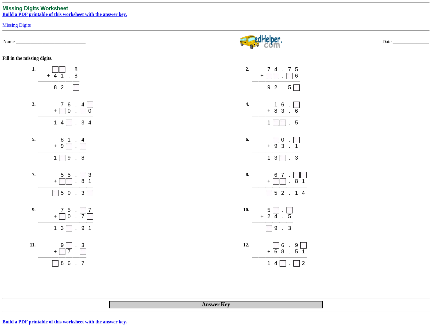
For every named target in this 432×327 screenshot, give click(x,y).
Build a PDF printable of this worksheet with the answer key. (64, 14)
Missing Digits (16, 25)
